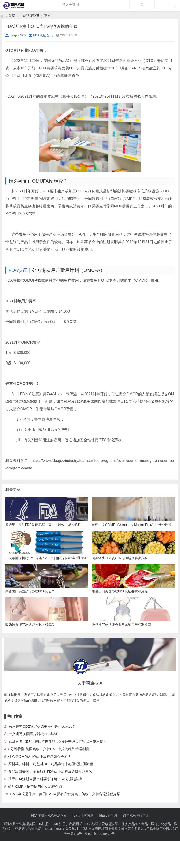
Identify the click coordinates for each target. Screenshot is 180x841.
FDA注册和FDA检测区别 (49, 815)
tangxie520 (15, 35)
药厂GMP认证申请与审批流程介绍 (35, 786)
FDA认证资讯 (29, 16)
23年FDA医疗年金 (136, 815)
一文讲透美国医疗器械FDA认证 (33, 734)
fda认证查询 (108, 815)
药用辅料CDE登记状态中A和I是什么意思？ (42, 726)
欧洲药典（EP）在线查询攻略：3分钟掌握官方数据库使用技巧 (58, 741)
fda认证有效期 (83, 815)
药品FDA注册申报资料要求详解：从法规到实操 (45, 779)
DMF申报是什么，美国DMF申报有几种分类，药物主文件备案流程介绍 (65, 794)
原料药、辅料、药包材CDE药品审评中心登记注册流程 (50, 764)
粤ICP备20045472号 (100, 834)
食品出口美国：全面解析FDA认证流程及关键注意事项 (50, 771)
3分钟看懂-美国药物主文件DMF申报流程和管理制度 (48, 749)
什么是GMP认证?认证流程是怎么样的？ (39, 756)
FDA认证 (18, 270)
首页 (11, 16)
